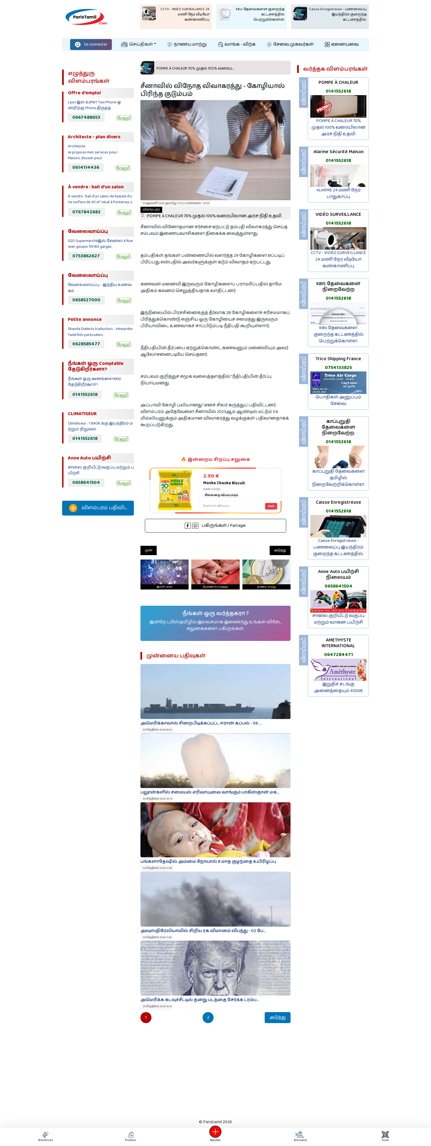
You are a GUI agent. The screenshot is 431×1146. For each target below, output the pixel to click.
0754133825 (338, 367)
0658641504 (86, 482)
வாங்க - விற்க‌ (237, 44)
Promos (130, 1136)
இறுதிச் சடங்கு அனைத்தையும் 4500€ (338, 687)
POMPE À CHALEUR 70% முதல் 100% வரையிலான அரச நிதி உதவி (210, 213)
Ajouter (215, 1136)
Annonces (45, 1136)
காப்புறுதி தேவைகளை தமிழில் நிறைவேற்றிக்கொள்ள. (338, 478)
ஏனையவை (342, 44)
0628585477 (86, 344)
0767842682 (86, 212)
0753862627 (86, 256)
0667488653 (86, 117)
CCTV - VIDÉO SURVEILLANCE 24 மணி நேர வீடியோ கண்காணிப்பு (338, 259)
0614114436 (85, 167)
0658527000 (86, 300)
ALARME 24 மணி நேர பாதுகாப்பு (338, 193)
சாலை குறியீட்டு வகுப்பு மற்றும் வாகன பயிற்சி (338, 619)
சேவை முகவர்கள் (290, 44)
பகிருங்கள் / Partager (215, 525)
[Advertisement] (98, 611)
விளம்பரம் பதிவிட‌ (98, 508)
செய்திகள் (137, 44)
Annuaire (299, 1136)
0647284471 (338, 655)
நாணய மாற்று (187, 44)
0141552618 (85, 394)
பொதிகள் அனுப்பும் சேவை (338, 400)
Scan (385, 1136)
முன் (148, 550)
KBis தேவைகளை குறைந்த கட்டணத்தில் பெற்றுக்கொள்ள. (338, 334)
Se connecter (90, 44)
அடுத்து (280, 550)
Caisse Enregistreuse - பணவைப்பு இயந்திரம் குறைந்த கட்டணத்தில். (338, 547)
